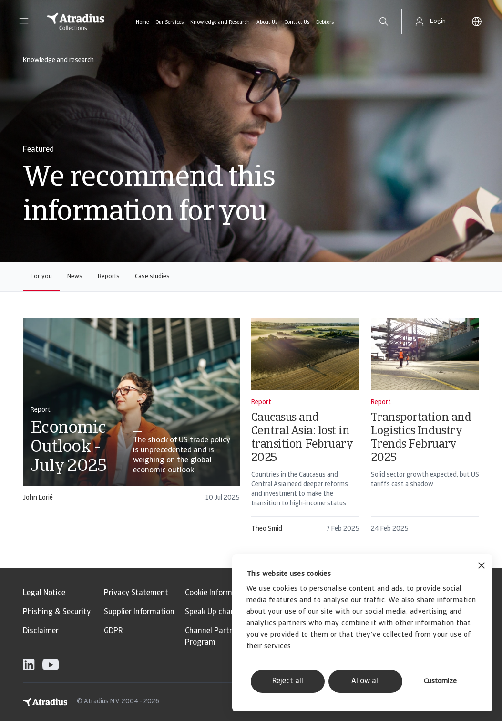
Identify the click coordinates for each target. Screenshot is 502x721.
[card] (131, 414)
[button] (24, 21)
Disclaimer (41, 631)
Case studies (152, 276)
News (74, 276)
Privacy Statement (136, 593)
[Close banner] (481, 566)
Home (142, 22)
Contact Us (296, 22)
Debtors (325, 22)
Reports (109, 276)
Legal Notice (44, 593)
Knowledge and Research (220, 22)
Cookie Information (217, 593)
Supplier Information (139, 612)
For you (41, 276)
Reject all (287, 681)
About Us (266, 22)
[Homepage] (76, 21)
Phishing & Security (57, 612)
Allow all (365, 681)
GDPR (113, 631)
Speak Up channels (217, 612)
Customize (440, 681)
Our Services (169, 22)
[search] (383, 21)
